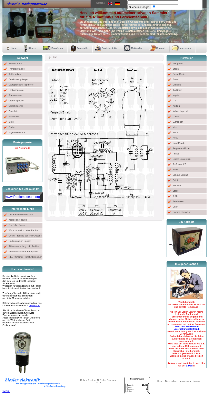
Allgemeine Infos (17, 132)
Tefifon (176, 196)
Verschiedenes (16, 106)
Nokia (175, 132)
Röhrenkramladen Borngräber (23, 251)
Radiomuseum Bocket (20, 241)
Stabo (176, 191)
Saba (175, 169)
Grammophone (16, 100)
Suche (12, 127)
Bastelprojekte (109, 48)
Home (14, 48)
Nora (175, 138)
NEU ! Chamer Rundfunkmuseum (25, 257)
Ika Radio (177, 90)
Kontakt (160, 48)
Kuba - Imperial (180, 111)
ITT (174, 100)
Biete (11, 122)
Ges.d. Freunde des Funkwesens (25, 235)
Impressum (185, 48)
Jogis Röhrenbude (18, 220)
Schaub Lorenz (180, 175)
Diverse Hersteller (181, 212)
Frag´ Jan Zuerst (17, 225)
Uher (175, 206)
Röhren (33, 48)
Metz (175, 127)
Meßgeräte (136, 48)
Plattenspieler (15, 95)
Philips (176, 153)
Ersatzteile (82, 48)
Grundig (177, 84)
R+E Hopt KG (179, 164)
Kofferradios (15, 74)
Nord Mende (179, 143)
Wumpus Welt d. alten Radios (23, 230)
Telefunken (178, 201)
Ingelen (176, 95)
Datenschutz (171, 381)
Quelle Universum (181, 159)
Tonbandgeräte (16, 90)
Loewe (176, 116)
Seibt (175, 180)
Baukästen (57, 48)
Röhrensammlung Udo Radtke (24, 246)
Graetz (176, 79)
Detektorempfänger (18, 79)
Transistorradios (16, 69)
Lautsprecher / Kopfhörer (21, 84)
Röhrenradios (15, 63)
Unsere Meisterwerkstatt (21, 214)
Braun (176, 69)
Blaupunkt (178, 63)
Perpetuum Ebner (181, 148)
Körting (176, 106)
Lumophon (178, 122)
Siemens (177, 185)
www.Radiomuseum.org (23, 197)
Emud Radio (179, 74)
